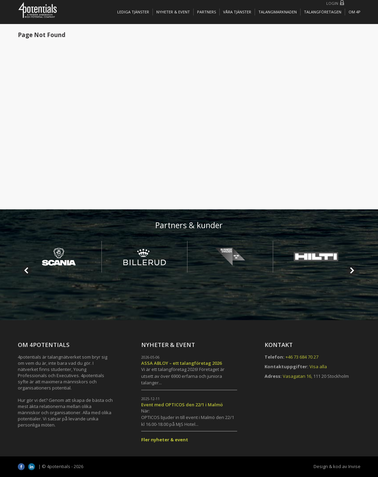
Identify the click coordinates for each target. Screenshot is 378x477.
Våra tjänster (237, 11)
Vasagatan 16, (297, 376)
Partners (206, 11)
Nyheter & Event (173, 11)
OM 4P (355, 11)
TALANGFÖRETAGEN (322, 11)
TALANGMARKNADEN (277, 11)
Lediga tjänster (133, 11)
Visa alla (318, 366)
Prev (26, 270)
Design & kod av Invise (337, 466)
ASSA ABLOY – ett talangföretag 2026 (181, 363)
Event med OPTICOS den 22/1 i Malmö (182, 405)
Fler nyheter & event (164, 440)
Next (351, 270)
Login (332, 3)
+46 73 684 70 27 (301, 357)
